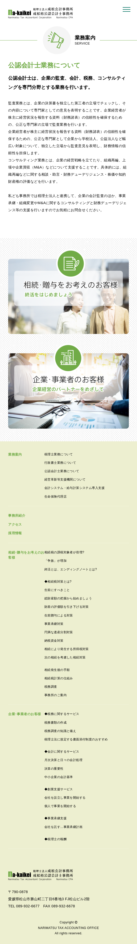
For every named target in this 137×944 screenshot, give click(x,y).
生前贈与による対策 (58, 615)
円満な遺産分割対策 (58, 632)
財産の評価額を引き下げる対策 (66, 607)
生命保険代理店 (55, 496)
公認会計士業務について (61, 471)
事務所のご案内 (55, 695)
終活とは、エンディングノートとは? (70, 569)
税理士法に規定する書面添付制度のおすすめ (76, 739)
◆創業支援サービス (58, 789)
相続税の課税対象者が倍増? (64, 552)
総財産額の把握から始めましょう (68, 598)
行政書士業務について (60, 462)
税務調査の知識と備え (60, 731)
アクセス (15, 524)
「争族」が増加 (55, 560)
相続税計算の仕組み (58, 678)
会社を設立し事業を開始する (64, 797)
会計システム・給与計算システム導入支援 (74, 488)
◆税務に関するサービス (61, 714)
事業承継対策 (54, 624)
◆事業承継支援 (55, 818)
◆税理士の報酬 (55, 839)
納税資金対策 (54, 640)
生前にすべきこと (57, 590)
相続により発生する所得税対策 (66, 649)
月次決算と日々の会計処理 (63, 760)
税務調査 (50, 686)
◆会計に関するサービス (61, 751)
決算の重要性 (54, 768)
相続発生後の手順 (57, 670)
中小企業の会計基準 (58, 777)
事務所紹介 (16, 515)
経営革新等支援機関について (64, 479)
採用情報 (15, 533)
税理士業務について (58, 454)
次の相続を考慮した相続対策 (64, 657)
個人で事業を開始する (60, 806)
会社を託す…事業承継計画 (63, 827)
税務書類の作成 (55, 722)
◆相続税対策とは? (57, 581)
